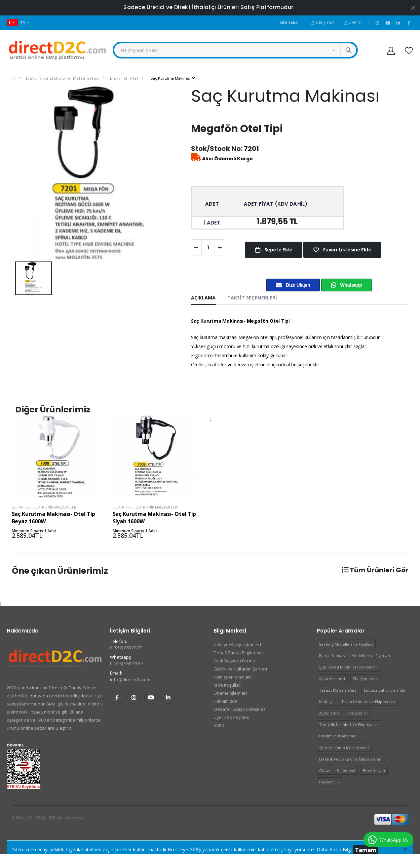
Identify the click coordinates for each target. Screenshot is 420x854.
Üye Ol (353, 22)
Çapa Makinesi (332, 678)
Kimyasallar (357, 713)
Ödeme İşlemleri (230, 693)
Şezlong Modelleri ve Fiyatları (346, 644)
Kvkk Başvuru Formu (234, 661)
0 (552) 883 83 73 (126, 648)
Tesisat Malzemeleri (337, 690)
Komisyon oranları (232, 677)
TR (16, 22)
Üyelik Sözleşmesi (232, 717)
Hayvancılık (329, 781)
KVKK (219, 725)
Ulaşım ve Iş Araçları (337, 735)
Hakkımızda (226, 701)
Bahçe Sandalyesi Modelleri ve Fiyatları (354, 655)
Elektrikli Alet (124, 78)
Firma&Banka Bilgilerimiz (239, 653)
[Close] (406, 849)
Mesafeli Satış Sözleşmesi (240, 709)
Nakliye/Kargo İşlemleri (237, 645)
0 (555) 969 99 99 (126, 663)
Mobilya (326, 701)
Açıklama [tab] (203, 297)
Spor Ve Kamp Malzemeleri (344, 747)
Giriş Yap (322, 22)
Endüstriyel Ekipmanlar (385, 690)
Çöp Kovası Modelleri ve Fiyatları (348, 666)
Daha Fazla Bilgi (334, 849)
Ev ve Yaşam (374, 770)
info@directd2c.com (130, 680)
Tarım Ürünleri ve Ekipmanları (368, 701)
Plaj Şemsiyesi (365, 678)
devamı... (17, 745)
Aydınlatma (329, 713)
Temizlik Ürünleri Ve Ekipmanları (349, 724)
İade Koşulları (228, 685)
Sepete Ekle (277, 249)
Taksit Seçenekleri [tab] (252, 297)
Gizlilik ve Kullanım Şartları (240, 669)
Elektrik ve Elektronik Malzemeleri (62, 78)
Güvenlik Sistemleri (337, 770)
